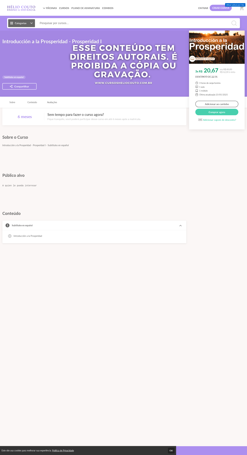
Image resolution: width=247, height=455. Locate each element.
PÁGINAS (50, 7)
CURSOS (64, 7)
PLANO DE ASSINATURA (85, 7)
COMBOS (107, 7)
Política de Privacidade (63, 450)
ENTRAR (203, 7)
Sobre (12, 102)
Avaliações (52, 102)
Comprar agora (217, 112)
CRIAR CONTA (220, 7)
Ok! (171, 450)
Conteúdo (32, 102)
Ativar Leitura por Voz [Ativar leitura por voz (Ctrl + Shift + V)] (235, 5)
